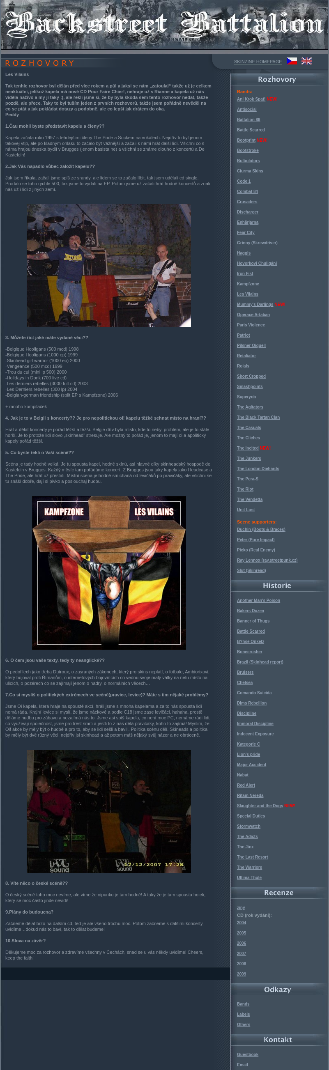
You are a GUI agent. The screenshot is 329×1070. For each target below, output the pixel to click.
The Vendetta (249, 499)
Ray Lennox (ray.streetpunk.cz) (267, 560)
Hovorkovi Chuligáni (257, 263)
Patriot (243, 335)
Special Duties (251, 816)
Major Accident (251, 764)
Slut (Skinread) (251, 570)
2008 (241, 964)
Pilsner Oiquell (251, 345)
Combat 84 (247, 191)
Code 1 (244, 181)
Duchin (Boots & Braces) (261, 529)
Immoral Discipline (255, 723)
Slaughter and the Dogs (260, 806)
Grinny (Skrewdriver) (257, 243)
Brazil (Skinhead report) (260, 662)
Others (243, 1024)
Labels (243, 1014)
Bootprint (246, 140)
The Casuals (249, 427)
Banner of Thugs (253, 621)
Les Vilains (247, 294)
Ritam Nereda (250, 795)
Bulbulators (248, 160)
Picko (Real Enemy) (256, 550)
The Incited (248, 448)
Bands (243, 1004)
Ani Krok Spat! (251, 99)
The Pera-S (247, 479)
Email (242, 1065)
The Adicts (247, 836)
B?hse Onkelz (250, 641)
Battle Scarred (251, 130)
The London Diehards (258, 468)
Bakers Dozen (250, 610)
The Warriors (249, 867)
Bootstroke (248, 150)
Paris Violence (251, 325)
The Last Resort (252, 857)
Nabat (242, 775)
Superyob (246, 397)
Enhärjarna (247, 222)
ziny (241, 907)
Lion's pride (248, 754)
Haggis (244, 253)
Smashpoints (250, 386)
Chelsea (245, 682)
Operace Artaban (253, 314)
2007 (241, 953)
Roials (243, 366)
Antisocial (247, 109)
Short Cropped (251, 376)
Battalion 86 (248, 119)
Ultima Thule (249, 877)
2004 (241, 923)
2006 (241, 943)
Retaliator (246, 356)
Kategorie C (248, 744)
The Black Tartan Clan (258, 417)
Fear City (246, 232)
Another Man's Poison (258, 600)
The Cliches (248, 438)
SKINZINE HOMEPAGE (258, 61)
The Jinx (245, 847)
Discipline (246, 713)
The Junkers (249, 458)
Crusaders (247, 202)
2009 (241, 974)
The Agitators (250, 407)
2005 (241, 933)
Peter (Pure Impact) (256, 539)
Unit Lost (246, 509)
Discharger (247, 212)
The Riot (245, 489)
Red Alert (246, 785)
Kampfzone (248, 284)
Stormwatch (248, 826)
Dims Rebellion (252, 703)
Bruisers (245, 672)
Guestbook (247, 1054)
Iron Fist (245, 273)
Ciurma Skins (250, 171)
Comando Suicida (254, 693)
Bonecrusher (249, 652)
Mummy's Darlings (255, 304)
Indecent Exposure (255, 734)
